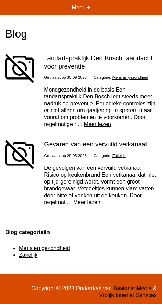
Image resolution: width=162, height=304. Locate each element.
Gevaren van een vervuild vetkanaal (95, 144)
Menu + (81, 7)
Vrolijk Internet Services (128, 295)
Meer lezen (97, 124)
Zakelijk (119, 156)
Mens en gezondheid (130, 77)
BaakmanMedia (133, 288)
